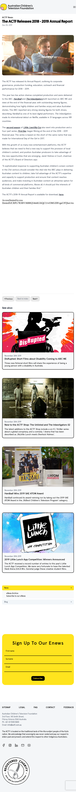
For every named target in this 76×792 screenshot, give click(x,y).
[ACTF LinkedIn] (16, 745)
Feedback (69, 707)
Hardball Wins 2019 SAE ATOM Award (24, 493)
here (61, 194)
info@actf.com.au (14, 725)
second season (13, 127)
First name (10, 651)
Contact (50, 707)
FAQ (35, 707)
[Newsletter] (22, 745)
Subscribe (38, 678)
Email (8, 667)
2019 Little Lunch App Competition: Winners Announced (35, 559)
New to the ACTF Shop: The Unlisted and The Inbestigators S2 (37, 424)
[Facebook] (3, 745)
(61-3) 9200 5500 (12, 722)
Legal (22, 707)
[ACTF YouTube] (29, 745)
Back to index (22, 299)
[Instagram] (10, 745)
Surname (9, 659)
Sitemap (6, 707)
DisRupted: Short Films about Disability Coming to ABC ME (35, 358)
